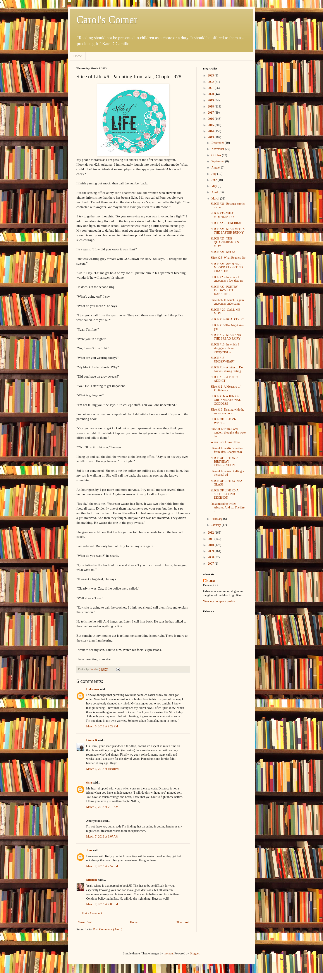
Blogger (194, 953)
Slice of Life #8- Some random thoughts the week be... (228, 432)
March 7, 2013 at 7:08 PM (102, 904)
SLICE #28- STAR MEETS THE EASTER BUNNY (228, 230)
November (218, 149)
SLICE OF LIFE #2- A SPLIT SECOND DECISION (225, 494)
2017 (211, 112)
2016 (211, 118)
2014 (211, 131)
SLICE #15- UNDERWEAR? (223, 359)
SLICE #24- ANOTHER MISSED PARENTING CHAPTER (227, 267)
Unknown (92, 689)
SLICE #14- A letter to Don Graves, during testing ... (227, 369)
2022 (211, 81)
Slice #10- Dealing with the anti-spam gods (227, 411)
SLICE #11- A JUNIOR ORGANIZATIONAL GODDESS (226, 400)
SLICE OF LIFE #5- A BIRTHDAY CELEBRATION (225, 461)
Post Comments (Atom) (107, 929)
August (216, 167)
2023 (211, 75)
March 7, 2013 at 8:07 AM (102, 836)
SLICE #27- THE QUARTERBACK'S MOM (225, 242)
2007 (211, 563)
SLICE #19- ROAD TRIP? (227, 319)
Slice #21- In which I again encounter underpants (227, 301)
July (214, 173)
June (214, 180)
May (214, 186)
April (214, 192)
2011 (211, 539)
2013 (211, 137)
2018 (211, 106)
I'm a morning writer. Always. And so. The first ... (228, 507)
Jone (89, 850)
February (217, 518)
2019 (211, 100)
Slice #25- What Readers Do (228, 257)
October (216, 155)
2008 (211, 557)
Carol (211, 581)
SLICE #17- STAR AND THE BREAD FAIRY (226, 336)
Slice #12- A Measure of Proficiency (225, 388)
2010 (211, 545)
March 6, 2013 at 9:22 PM (102, 726)
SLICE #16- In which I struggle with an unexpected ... (225, 348)
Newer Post (84, 922)
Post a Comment (92, 913)
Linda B (91, 740)
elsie (89, 782)
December (218, 142)
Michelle (91, 879)
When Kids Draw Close (225, 442)
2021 (211, 88)
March (215, 198)
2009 (211, 551)
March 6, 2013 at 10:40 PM (103, 769)
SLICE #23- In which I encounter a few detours (227, 279)
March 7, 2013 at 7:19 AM (102, 807)
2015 (211, 125)
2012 (211, 532)
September (218, 161)
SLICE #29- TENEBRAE (226, 223)
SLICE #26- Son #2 (223, 251)
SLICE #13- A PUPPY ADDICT (224, 378)
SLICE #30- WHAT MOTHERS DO (223, 215)
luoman (168, 953)
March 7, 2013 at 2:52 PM (102, 866)
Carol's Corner (106, 19)
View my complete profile (219, 601)
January (216, 525)
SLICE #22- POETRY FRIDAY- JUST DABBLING (224, 290)
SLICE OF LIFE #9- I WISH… (224, 421)
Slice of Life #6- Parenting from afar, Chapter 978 (227, 450)
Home (77, 56)
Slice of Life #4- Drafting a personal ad (227, 473)
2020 (211, 94)
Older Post (182, 922)
